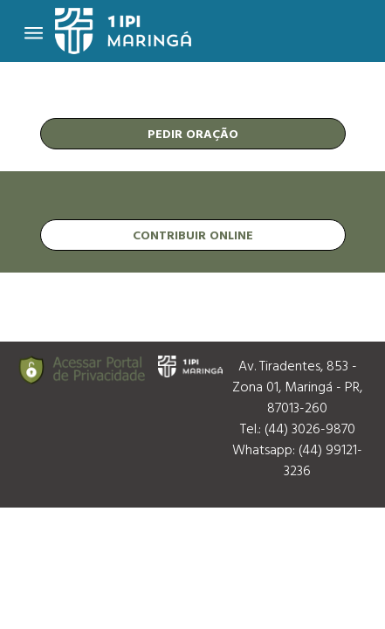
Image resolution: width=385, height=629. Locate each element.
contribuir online (193, 234)
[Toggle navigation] (34, 31)
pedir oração (193, 133)
